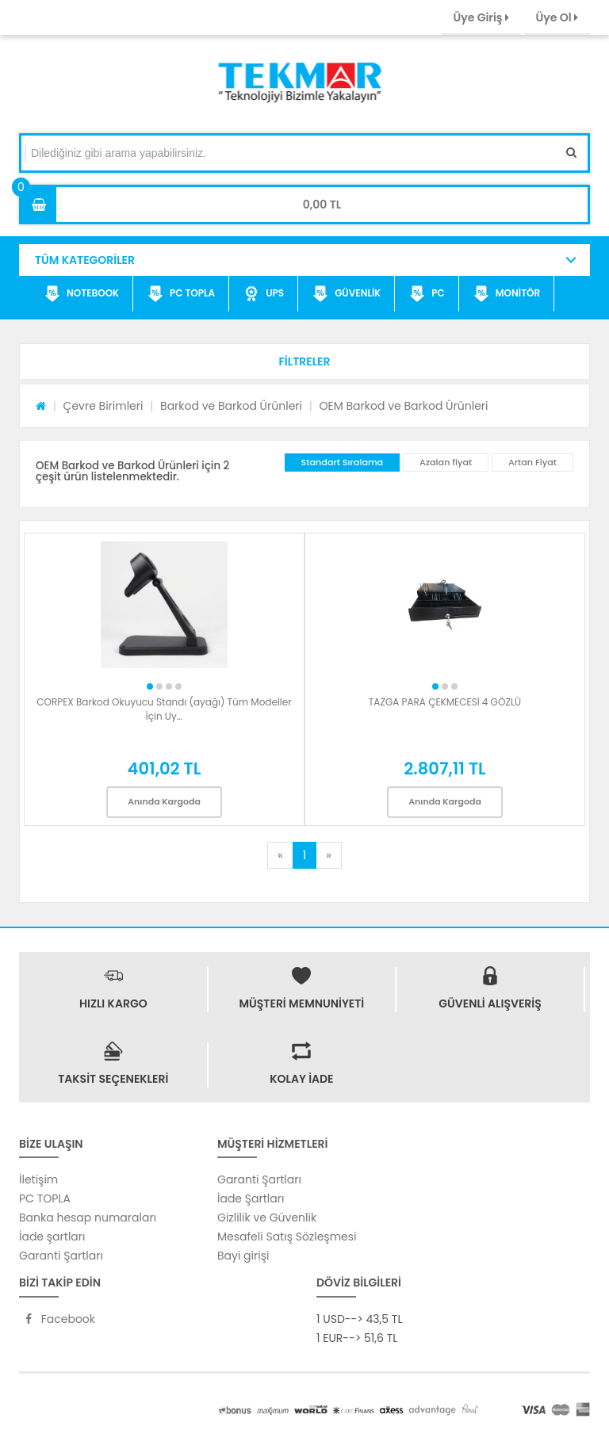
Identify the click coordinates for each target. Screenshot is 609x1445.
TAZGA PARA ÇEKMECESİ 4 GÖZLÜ (445, 702)
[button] (304, 361)
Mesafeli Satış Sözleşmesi (287, 1236)
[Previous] (280, 855)
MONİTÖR (506, 294)
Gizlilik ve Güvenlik (266, 1217)
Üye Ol (557, 17)
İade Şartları (250, 1198)
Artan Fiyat (532, 462)
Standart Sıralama (342, 462)
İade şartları (52, 1236)
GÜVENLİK (346, 294)
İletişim (38, 1179)
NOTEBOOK (81, 294)
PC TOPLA (181, 294)
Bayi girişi (243, 1255)
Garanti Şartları (61, 1255)
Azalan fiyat (445, 462)
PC (427, 294)
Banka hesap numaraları (87, 1217)
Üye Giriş (480, 17)
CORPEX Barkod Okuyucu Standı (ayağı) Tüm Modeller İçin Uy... (164, 709)
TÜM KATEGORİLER (85, 260)
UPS (263, 294)
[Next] (328, 855)
